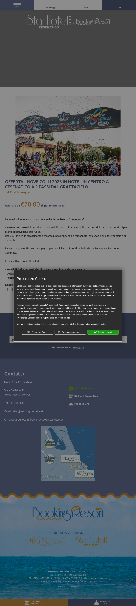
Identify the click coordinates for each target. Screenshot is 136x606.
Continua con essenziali (70, 332)
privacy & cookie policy (96, 324)
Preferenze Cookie (37, 332)
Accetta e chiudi (103, 332)
